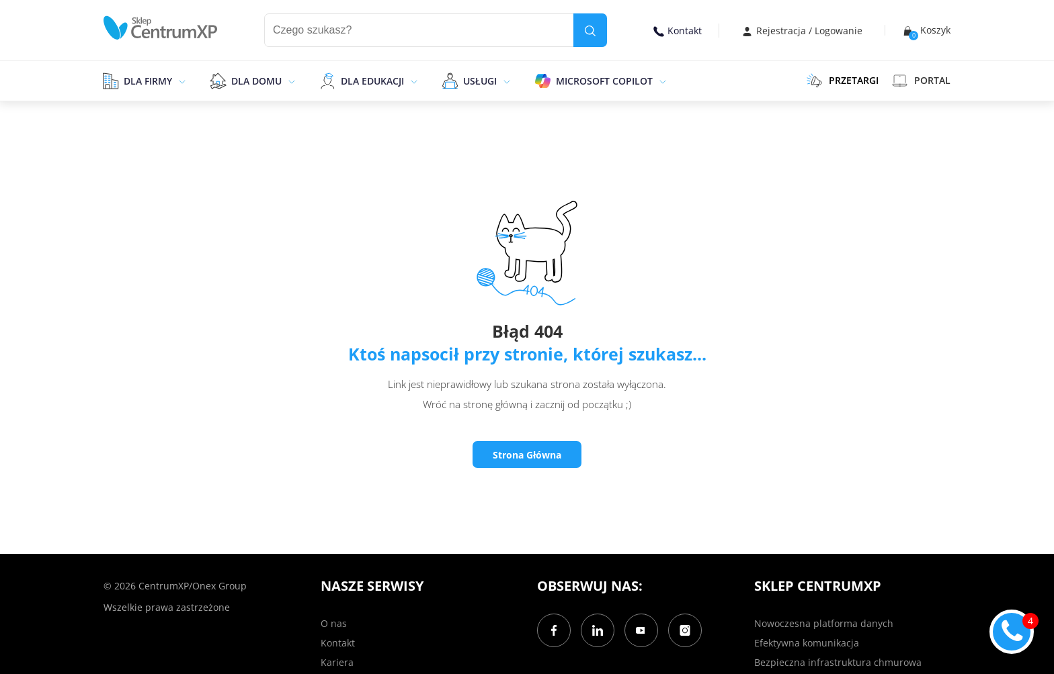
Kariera (337, 662)
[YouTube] (641, 630)
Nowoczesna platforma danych (823, 623)
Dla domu (256, 81)
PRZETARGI (843, 80)
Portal (921, 81)
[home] (161, 27)
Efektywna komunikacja (806, 642)
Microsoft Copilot (604, 81)
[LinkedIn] (597, 630)
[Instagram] (685, 630)
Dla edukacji (372, 81)
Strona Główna (527, 454)
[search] (590, 30)
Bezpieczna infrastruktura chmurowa (838, 662)
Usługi (480, 81)
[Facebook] (554, 630)
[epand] (180, 80)
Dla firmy (148, 81)
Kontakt (677, 30)
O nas (334, 623)
